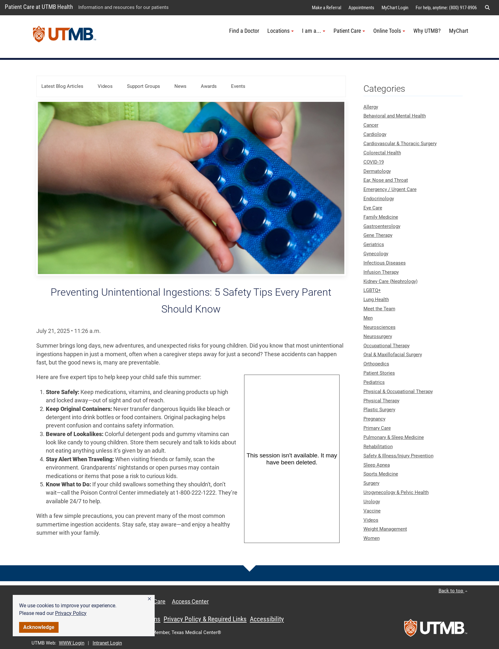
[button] (149, 599)
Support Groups (143, 86)
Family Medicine (380, 217)
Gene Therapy (377, 235)
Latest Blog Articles (62, 86)
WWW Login (71, 643)
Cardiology (374, 134)
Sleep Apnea (376, 465)
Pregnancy (374, 419)
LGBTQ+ (372, 290)
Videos (105, 86)
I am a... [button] (313, 30)
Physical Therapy (381, 401)
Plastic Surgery (379, 410)
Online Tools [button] (389, 30)
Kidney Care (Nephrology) (390, 281)
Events (238, 86)
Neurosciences (379, 327)
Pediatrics (374, 382)
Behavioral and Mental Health (394, 116)
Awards (209, 86)
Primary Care (377, 428)
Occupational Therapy (386, 346)
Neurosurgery (377, 336)
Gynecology (375, 254)
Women (371, 538)
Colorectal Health (382, 153)
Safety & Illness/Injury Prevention (398, 456)
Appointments (361, 8)
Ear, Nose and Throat (385, 180)
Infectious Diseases (384, 263)
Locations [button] (280, 30)
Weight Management (385, 529)
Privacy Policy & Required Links (205, 619)
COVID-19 (373, 162)
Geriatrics (373, 244)
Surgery (371, 483)
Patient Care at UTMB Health (39, 7)
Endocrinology (378, 198)
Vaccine (372, 511)
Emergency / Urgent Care (390, 189)
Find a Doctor (244, 30)
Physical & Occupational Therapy (398, 391)
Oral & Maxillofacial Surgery (392, 354)
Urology (371, 501)
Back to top (453, 591)
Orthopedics (376, 364)
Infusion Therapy (381, 272)
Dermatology (377, 171)
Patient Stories (379, 373)
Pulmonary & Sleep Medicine (393, 437)
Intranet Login (107, 643)
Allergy (370, 107)
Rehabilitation (378, 446)
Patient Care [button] (349, 30)
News (180, 86)
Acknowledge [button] (38, 627)
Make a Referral (326, 8)
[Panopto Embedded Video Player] (292, 459)
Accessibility (267, 619)
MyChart (458, 30)
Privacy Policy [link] (71, 613)
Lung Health (376, 299)
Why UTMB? (427, 30)
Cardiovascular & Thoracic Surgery (400, 143)
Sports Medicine (380, 474)
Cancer (370, 125)
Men (368, 318)
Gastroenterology (381, 226)
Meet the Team (379, 309)
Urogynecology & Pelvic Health (396, 492)
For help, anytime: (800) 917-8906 (446, 8)
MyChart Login (395, 8)
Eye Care (372, 208)
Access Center (190, 601)
